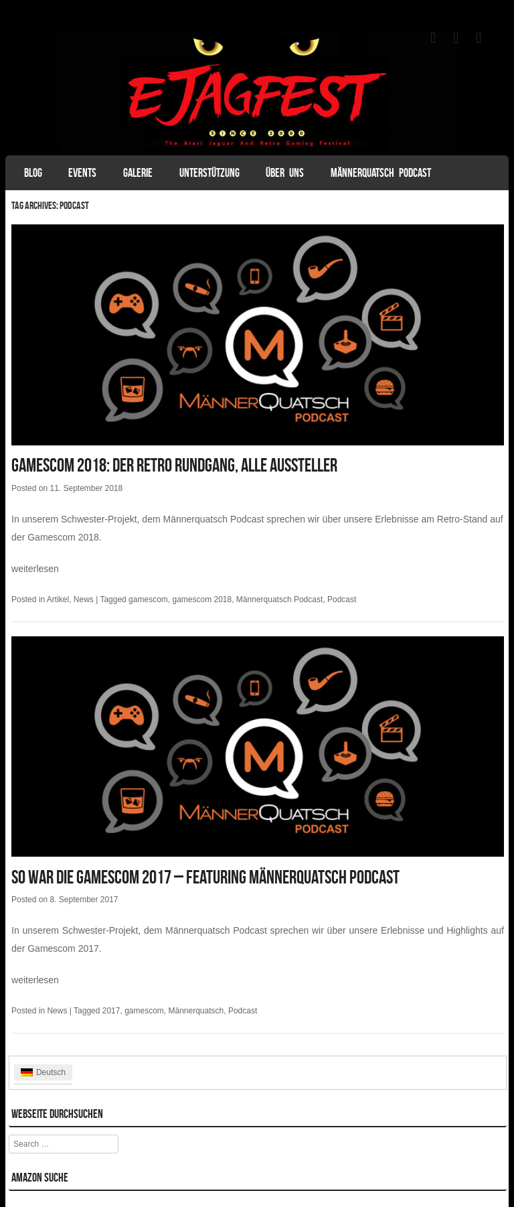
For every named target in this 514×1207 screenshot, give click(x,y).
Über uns (285, 173)
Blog (33, 173)
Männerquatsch (196, 1010)
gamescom (148, 599)
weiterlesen (35, 568)
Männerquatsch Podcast (381, 173)
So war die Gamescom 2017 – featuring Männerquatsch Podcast (205, 877)
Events (82, 173)
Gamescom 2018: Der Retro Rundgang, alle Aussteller (174, 465)
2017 (111, 1010)
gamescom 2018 (202, 599)
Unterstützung (209, 173)
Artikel (58, 599)
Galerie (138, 173)
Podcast (341, 599)
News (84, 599)
